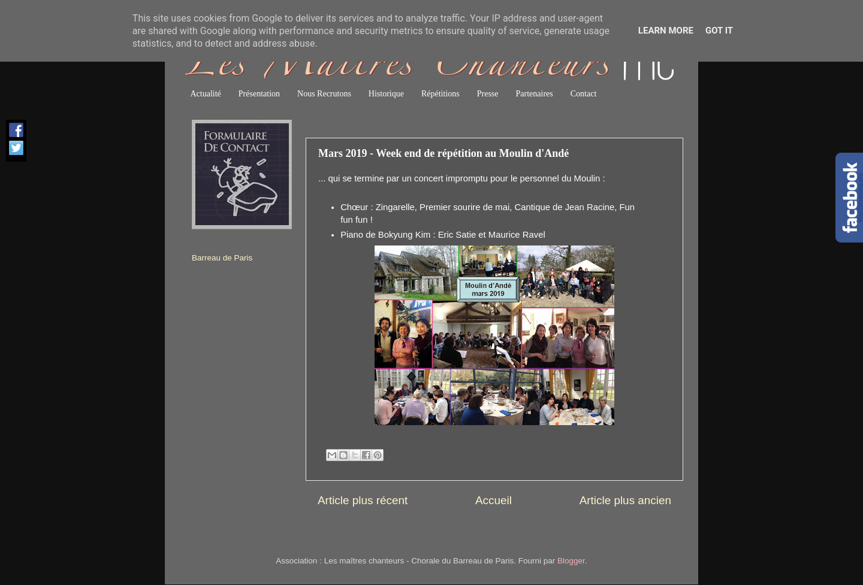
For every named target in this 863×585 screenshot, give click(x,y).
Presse (488, 93)
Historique (386, 93)
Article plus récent (363, 500)
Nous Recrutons (324, 93)
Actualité (206, 93)
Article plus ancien (625, 500)
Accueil (493, 500)
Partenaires (534, 93)
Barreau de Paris (222, 257)
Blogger (571, 560)
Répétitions (440, 93)
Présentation (259, 93)
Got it (719, 30)
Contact (584, 93)
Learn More (665, 30)
